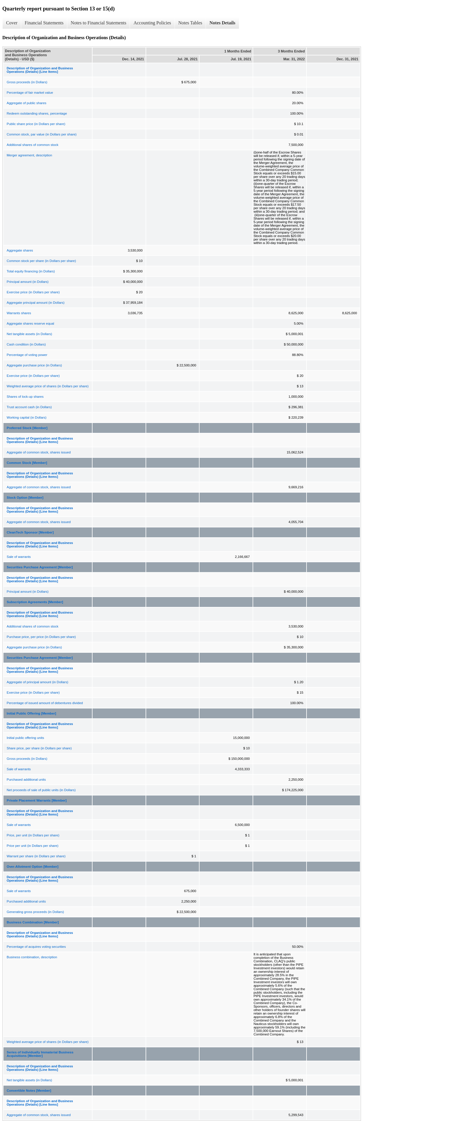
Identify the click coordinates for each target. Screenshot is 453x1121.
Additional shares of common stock (32, 145)
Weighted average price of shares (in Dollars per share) (47, 386)
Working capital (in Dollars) (26, 417)
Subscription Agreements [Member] (35, 602)
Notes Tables (190, 22)
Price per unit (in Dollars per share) (32, 845)
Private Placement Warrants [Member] (37, 800)
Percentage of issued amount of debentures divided (45, 703)
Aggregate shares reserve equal (30, 323)
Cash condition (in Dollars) (26, 344)
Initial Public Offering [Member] (31, 713)
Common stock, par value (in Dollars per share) (42, 134)
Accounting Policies (152, 22)
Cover (11, 22)
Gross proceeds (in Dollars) (27, 82)
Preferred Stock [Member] (27, 428)
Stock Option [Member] (25, 497)
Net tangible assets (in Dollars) (29, 334)
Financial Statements (44, 22)
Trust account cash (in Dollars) (29, 407)
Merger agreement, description (29, 155)
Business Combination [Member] (33, 922)
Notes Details (222, 22)
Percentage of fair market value (30, 92)
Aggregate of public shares (26, 103)
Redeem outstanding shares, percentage (37, 113)
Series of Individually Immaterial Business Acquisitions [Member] (40, 1054)
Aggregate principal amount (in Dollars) (35, 302)
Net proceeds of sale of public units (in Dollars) (41, 790)
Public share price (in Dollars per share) (36, 124)
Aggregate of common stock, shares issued (39, 452)
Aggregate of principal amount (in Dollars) (37, 682)
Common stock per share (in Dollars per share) (41, 261)
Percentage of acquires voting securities (36, 946)
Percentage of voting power (27, 355)
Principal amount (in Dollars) (27, 281)
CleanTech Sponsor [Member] (30, 532)
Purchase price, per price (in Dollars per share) (41, 637)
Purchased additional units (26, 779)
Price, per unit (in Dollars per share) (33, 835)
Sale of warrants (19, 556)
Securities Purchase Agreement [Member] (40, 567)
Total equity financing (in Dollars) (31, 271)
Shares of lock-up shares (25, 396)
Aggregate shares (20, 250)
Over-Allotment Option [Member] (32, 866)
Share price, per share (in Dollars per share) (39, 748)
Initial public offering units (25, 738)
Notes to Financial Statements (98, 22)
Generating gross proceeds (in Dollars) (35, 912)
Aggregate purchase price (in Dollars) (34, 365)
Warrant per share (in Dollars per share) (36, 856)
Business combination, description (32, 957)
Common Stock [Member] (27, 462)
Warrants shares (19, 313)
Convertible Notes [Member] (29, 1090)
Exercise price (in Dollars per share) (33, 292)
